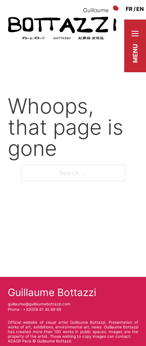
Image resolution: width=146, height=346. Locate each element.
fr (129, 8)
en (140, 8)
